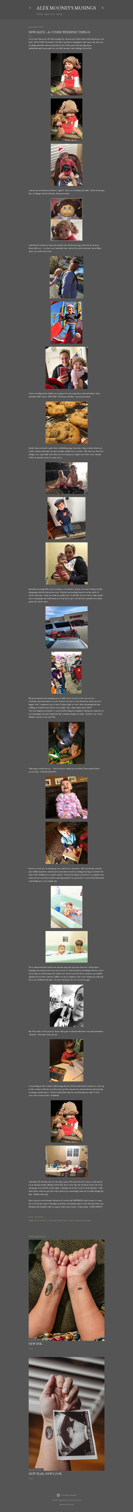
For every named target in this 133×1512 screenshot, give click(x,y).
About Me (49, 14)
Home (40, 14)
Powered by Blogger (66, 1495)
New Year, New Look (45, 1474)
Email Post (39, 1217)
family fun (44, 1220)
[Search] (102, 7)
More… (60, 14)
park (54, 1220)
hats (50, 1220)
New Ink (35, 1344)
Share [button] (31, 1217)
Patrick (59, 1220)
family (36, 1220)
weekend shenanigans (82, 1220)
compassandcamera (73, 1500)
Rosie (65, 1220)
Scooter (71, 1220)
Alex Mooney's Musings (66, 8)
